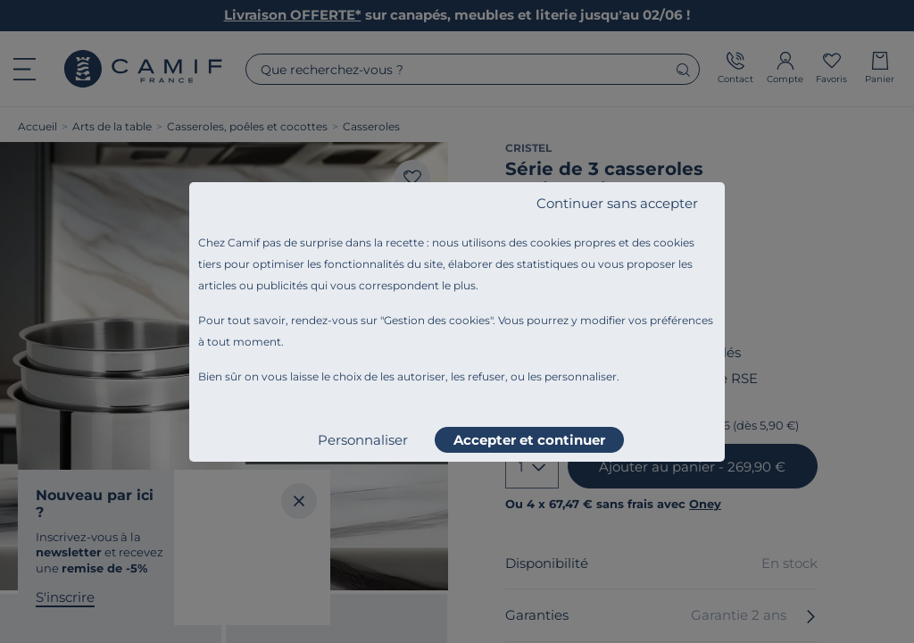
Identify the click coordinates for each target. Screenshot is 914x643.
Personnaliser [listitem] (363, 439)
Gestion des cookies (437, 320)
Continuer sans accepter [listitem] (617, 203)
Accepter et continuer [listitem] (529, 439)
